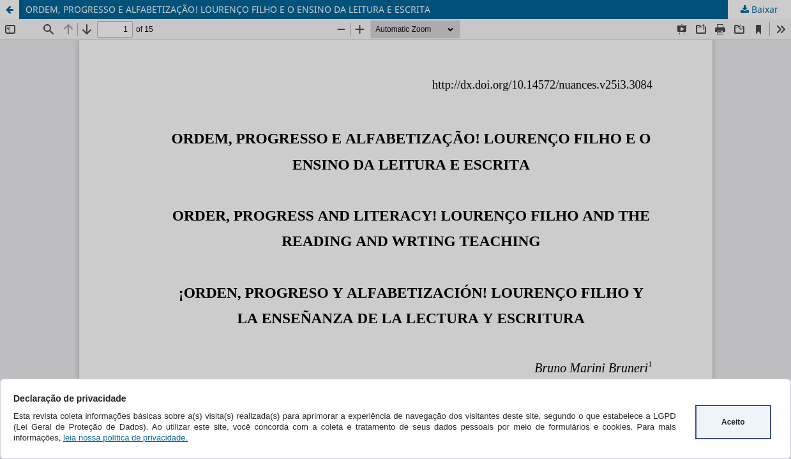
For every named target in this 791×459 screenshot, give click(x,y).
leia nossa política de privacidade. (125, 437)
